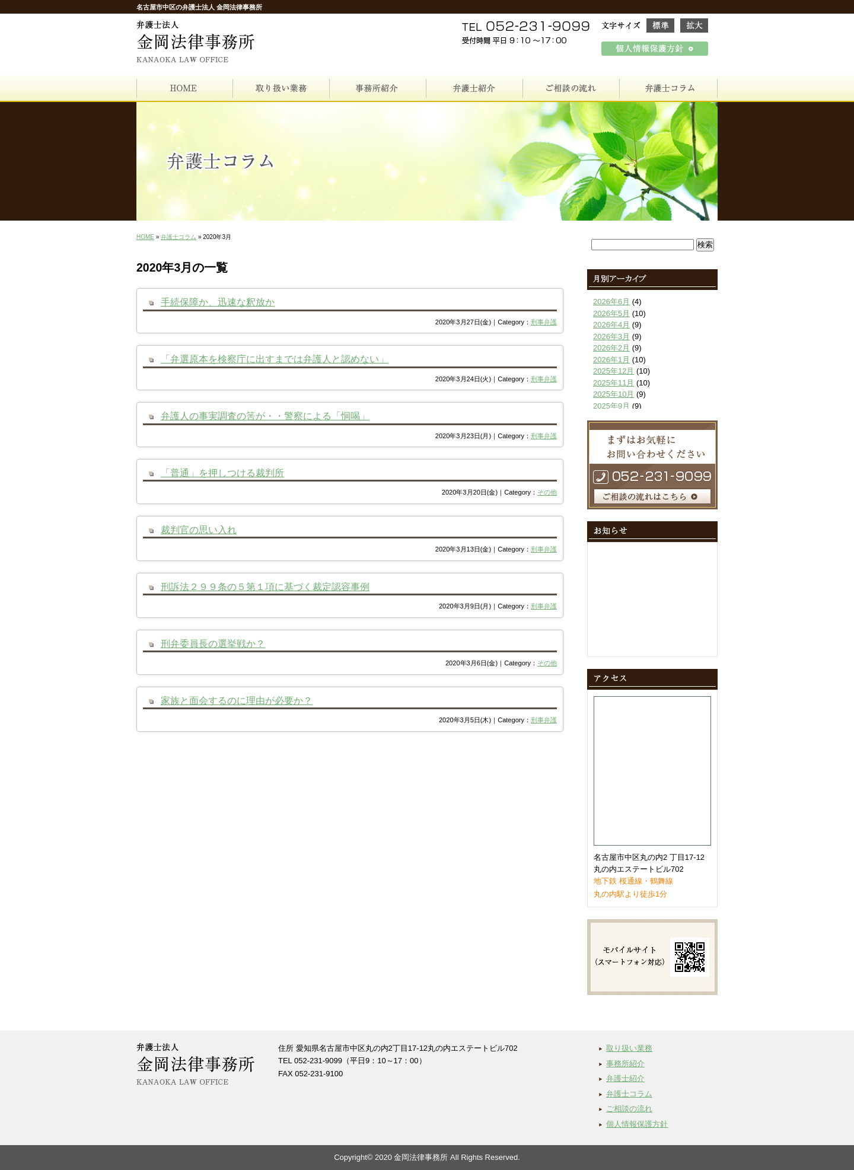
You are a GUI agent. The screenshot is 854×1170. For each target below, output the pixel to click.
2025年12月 (613, 370)
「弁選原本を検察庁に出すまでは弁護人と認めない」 (274, 358)
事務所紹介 (625, 1063)
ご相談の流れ (629, 1108)
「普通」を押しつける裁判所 (222, 472)
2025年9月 (611, 405)
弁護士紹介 (625, 1078)
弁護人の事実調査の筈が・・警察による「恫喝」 (265, 415)
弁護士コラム (178, 237)
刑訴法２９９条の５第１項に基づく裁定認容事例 (265, 586)
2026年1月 (611, 359)
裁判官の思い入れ (199, 529)
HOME (145, 237)
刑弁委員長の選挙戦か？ (213, 643)
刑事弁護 (544, 322)
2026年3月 (611, 336)
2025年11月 (613, 382)
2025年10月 (613, 394)
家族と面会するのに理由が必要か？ (237, 700)
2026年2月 (611, 347)
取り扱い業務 (629, 1048)
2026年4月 (611, 324)
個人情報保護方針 (637, 1124)
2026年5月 (611, 313)
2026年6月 (611, 301)
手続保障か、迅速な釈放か (218, 302)
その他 (547, 492)
